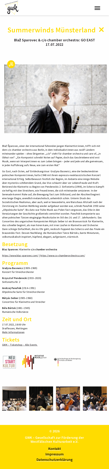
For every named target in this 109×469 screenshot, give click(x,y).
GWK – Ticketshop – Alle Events (20, 344)
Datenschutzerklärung (54, 459)
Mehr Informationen (13, 332)
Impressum (54, 454)
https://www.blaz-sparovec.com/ (20, 255)
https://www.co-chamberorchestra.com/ (62, 255)
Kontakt (54, 448)
